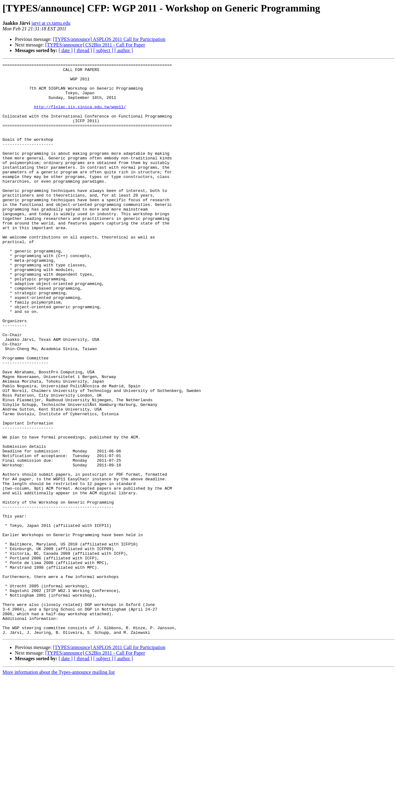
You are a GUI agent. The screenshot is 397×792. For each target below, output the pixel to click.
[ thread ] (83, 50)
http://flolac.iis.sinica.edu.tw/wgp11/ (80, 116)
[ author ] (123, 50)
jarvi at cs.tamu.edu (50, 23)
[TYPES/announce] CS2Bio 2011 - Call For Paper (95, 44)
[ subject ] (103, 50)
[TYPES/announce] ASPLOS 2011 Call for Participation (109, 39)
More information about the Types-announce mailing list (58, 786)
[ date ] (66, 50)
